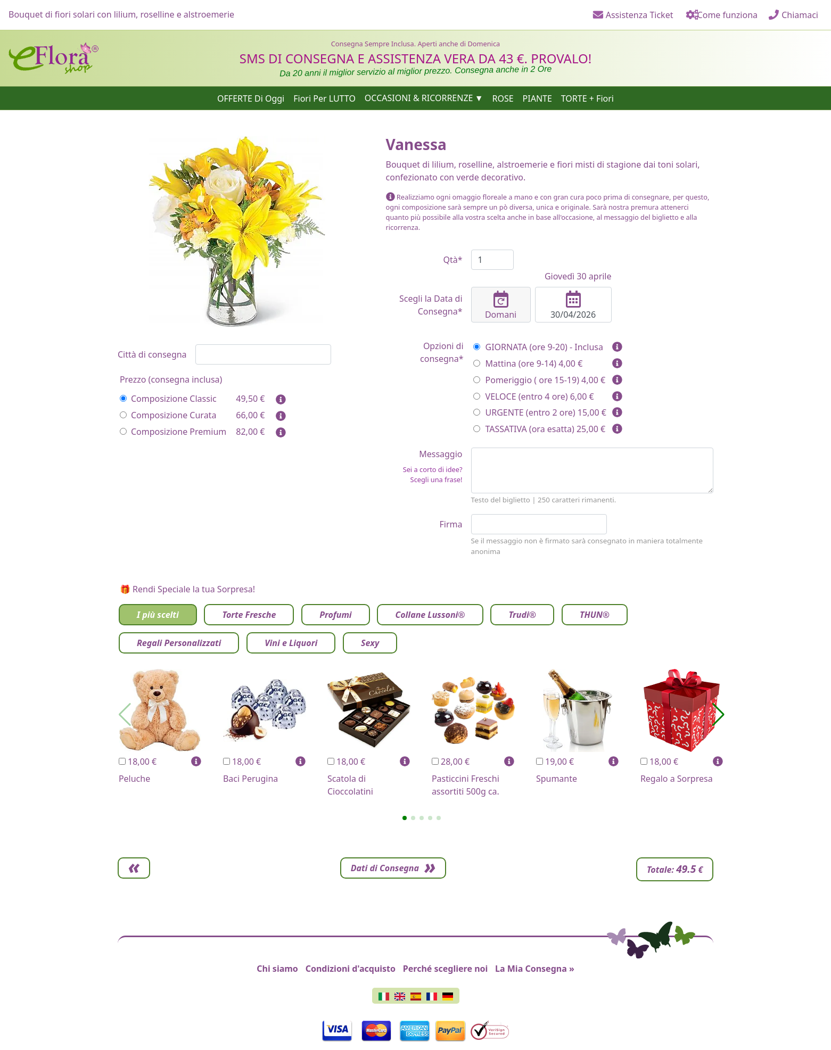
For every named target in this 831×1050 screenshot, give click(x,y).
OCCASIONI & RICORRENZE (419, 98)
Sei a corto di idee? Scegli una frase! (433, 474)
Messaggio (424, 466)
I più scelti (158, 615)
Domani (501, 305)
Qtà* (452, 260)
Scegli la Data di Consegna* (431, 305)
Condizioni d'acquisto (351, 968)
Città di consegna (152, 354)
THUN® (595, 615)
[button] (404, 818)
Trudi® (522, 615)
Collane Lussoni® (430, 615)
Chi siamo (277, 968)
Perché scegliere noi (445, 968)
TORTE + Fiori (587, 98)
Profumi (335, 615)
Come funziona (721, 15)
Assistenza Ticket (633, 15)
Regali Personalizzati (179, 643)
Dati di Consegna (644, 868)
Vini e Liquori (291, 643)
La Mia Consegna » (534, 968)
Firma (451, 524)
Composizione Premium (173, 431)
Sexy (370, 643)
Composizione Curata (168, 415)
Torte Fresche (249, 615)
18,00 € (138, 761)
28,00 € (451, 761)
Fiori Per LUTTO (324, 98)
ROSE (502, 98)
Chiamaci (793, 15)
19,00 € (555, 761)
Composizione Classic (168, 398)
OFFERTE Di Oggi (250, 98)
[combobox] (263, 354)
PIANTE (537, 98)
